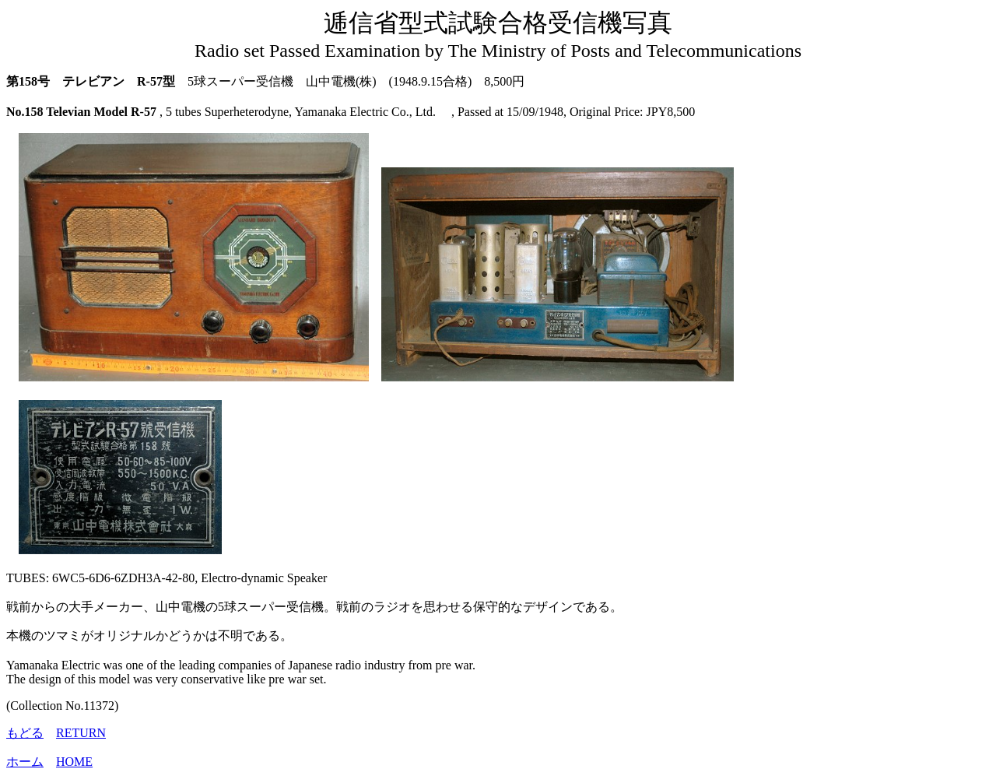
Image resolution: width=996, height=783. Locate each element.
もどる (25, 732)
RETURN (81, 732)
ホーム (25, 761)
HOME (74, 761)
